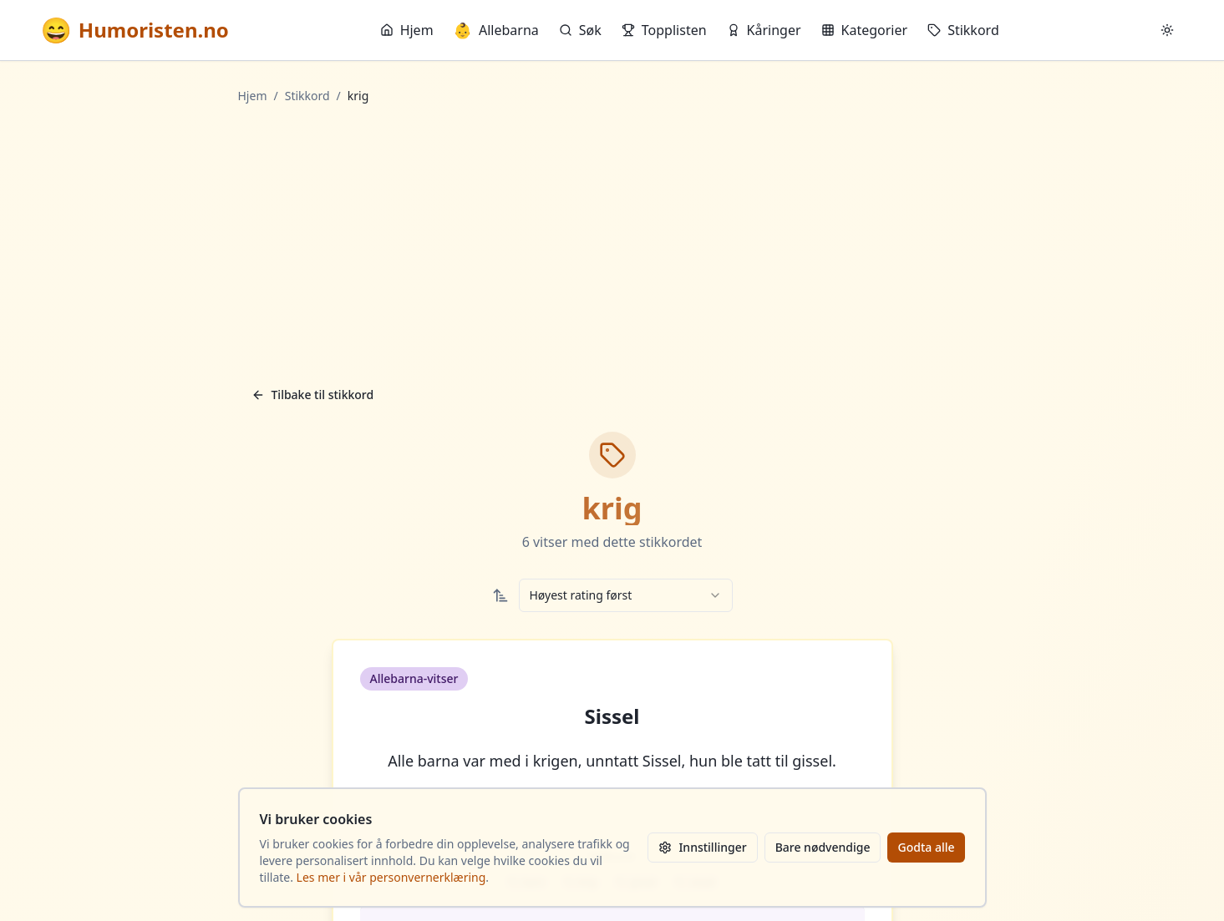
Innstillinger (702, 847)
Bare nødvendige (823, 847)
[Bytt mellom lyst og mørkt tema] (1167, 30)
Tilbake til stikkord (312, 394)
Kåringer (764, 30)
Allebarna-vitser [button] (414, 678)
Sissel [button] (612, 716)
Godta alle (925, 847)
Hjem (407, 30)
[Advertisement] (612, 241)
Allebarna (496, 30)
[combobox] (626, 595)
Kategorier (864, 30)
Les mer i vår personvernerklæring (391, 877)
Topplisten (664, 30)
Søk (580, 30)
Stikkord (963, 30)
